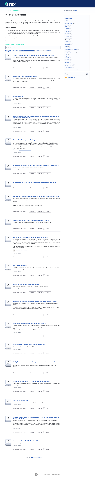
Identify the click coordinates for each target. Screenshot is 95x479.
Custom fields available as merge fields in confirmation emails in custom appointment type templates (36, 116)
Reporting (67, 60)
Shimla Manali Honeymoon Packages (24, 140)
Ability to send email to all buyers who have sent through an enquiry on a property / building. (36, 417)
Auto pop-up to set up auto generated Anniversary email (30, 237)
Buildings (67, 26)
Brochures (67, 25)
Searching (67, 62)
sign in (75, 10)
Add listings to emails (20, 265)
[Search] (87, 74)
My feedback (48, 50)
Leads (66, 46)
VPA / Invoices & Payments (70, 69)
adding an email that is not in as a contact (26, 284)
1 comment (15, 428)
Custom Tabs (67, 34)
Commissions (67, 30)
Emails (19, 64)
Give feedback (71, 77)
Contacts (67, 31)
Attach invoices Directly (20, 400)
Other (66, 54)
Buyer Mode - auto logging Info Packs (25, 76)
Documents (67, 38)
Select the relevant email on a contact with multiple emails (31, 381)
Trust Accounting (68, 65)
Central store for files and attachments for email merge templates (33, 55)
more (47, 425)
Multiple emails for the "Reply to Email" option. (27, 441)
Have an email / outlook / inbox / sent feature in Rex (29, 344)
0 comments (15, 64)
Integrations (67, 44)
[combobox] (76, 74)
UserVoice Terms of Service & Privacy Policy (52, 474)
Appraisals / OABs (68, 23)
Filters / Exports (68, 43)
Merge (66, 51)
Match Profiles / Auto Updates (71, 49)
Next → (39, 457)
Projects (66, 56)
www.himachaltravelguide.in (25, 150)
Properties (67, 57)
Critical (48, 68)
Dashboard (67, 36)
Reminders (67, 59)
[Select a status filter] (40, 50)
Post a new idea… (69, 18)
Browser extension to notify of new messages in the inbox (31, 220)
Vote (8, 59)
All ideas (66, 20)
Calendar (67, 28)
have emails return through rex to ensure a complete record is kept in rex (36, 165)
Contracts (67, 33)
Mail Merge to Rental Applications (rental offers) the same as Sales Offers (36, 196)
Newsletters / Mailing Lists (70, 52)
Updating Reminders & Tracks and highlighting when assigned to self (35, 301)
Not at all (33, 68)
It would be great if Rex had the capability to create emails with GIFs (34, 182)
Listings (66, 47)
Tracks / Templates (69, 64)
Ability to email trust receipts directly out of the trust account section (34, 362)
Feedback (67, 41)
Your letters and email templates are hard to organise (29, 323)
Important (41, 68)
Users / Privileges (68, 67)
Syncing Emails (18, 96)
